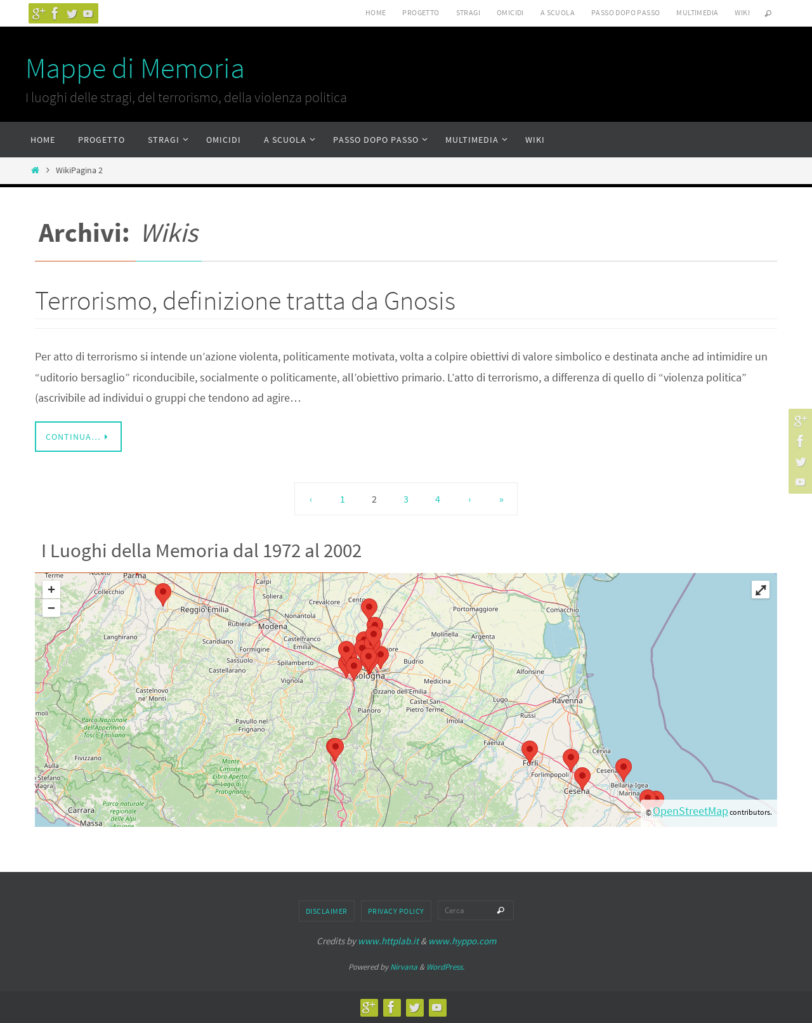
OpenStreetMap (690, 810)
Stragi (468, 12)
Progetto (420, 12)
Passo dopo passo (625, 12)
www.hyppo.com (462, 941)
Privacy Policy (396, 911)
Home (375, 12)
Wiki (742, 12)
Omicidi (510, 12)
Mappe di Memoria (135, 68)
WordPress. (445, 966)
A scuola (557, 12)
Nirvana (403, 966)
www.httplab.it (388, 941)
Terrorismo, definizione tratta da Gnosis (245, 300)
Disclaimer (327, 911)
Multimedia (697, 12)
